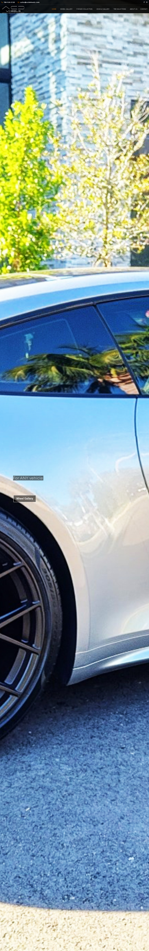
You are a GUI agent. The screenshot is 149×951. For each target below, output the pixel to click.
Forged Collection (84, 9)
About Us (133, 9)
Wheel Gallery (66, 9)
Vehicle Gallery (102, 9)
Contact (143, 9)
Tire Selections (120, 9)
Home (54, 9)
